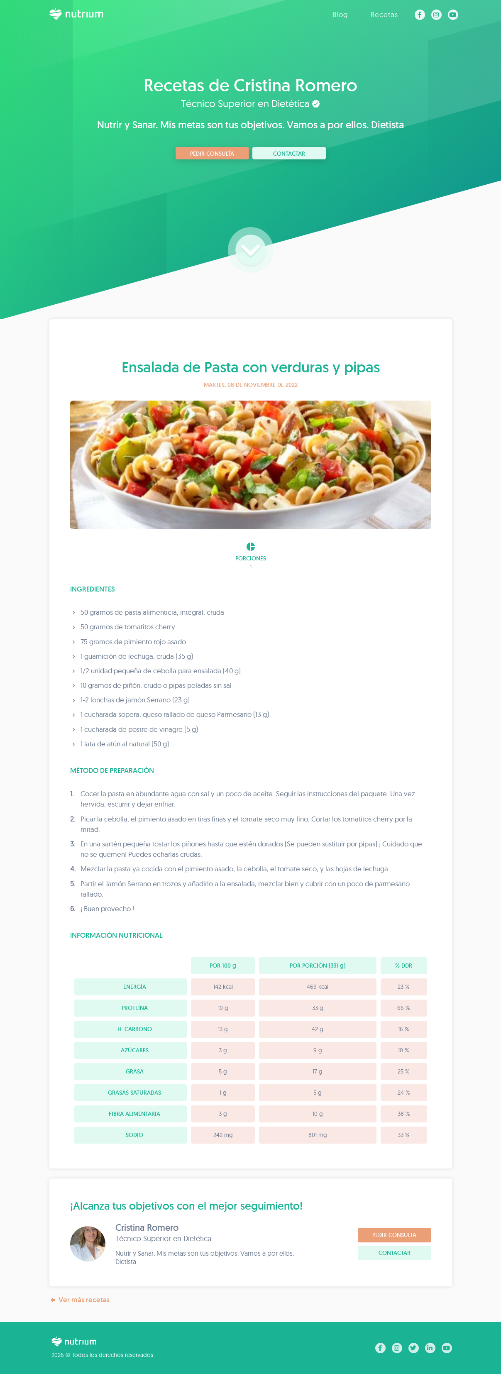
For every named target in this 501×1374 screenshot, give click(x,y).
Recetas (384, 14)
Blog (340, 14)
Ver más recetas (79, 1300)
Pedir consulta (212, 153)
